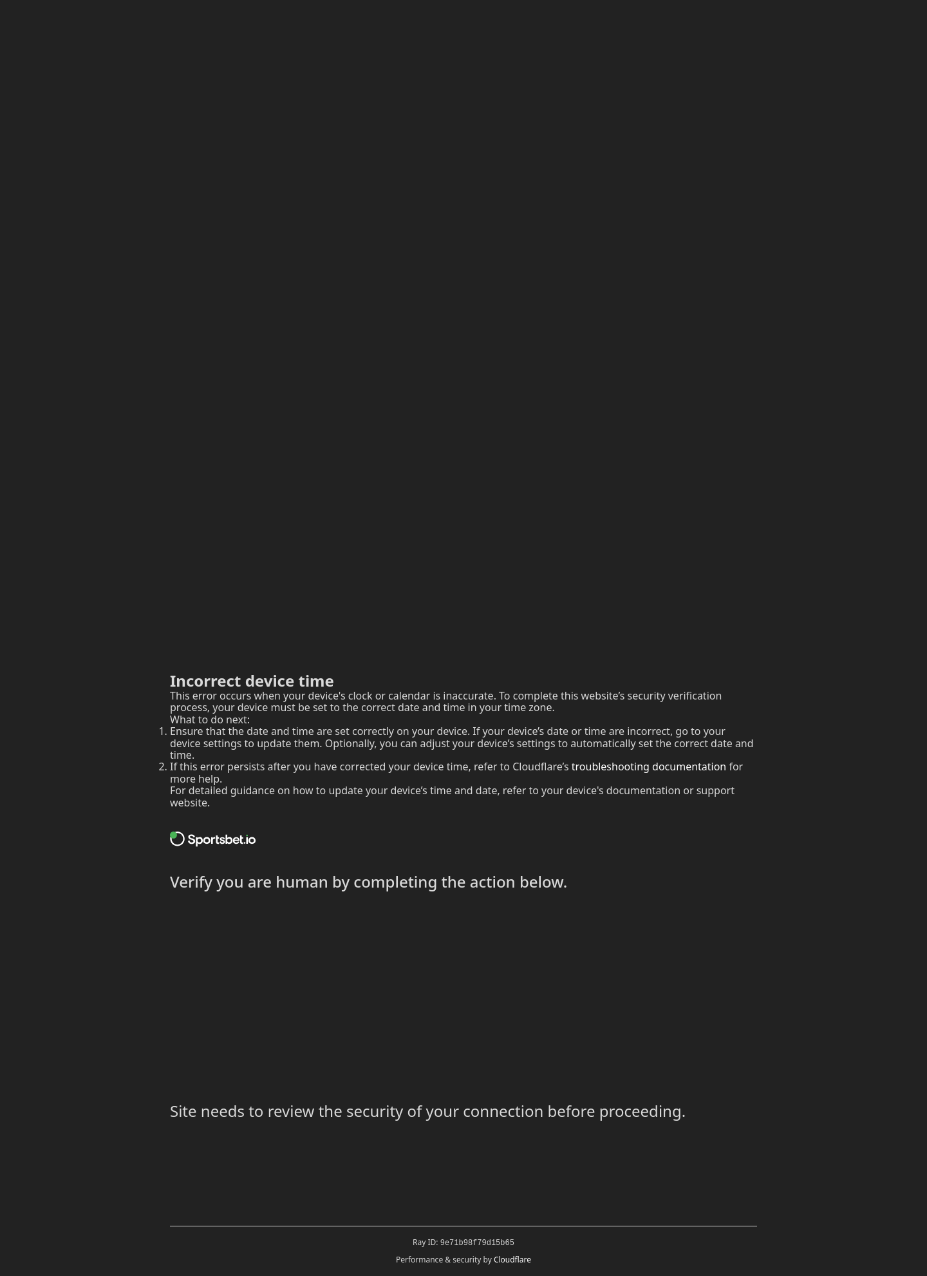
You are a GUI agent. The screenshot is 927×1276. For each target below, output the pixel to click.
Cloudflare (512, 1259)
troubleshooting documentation (649, 766)
